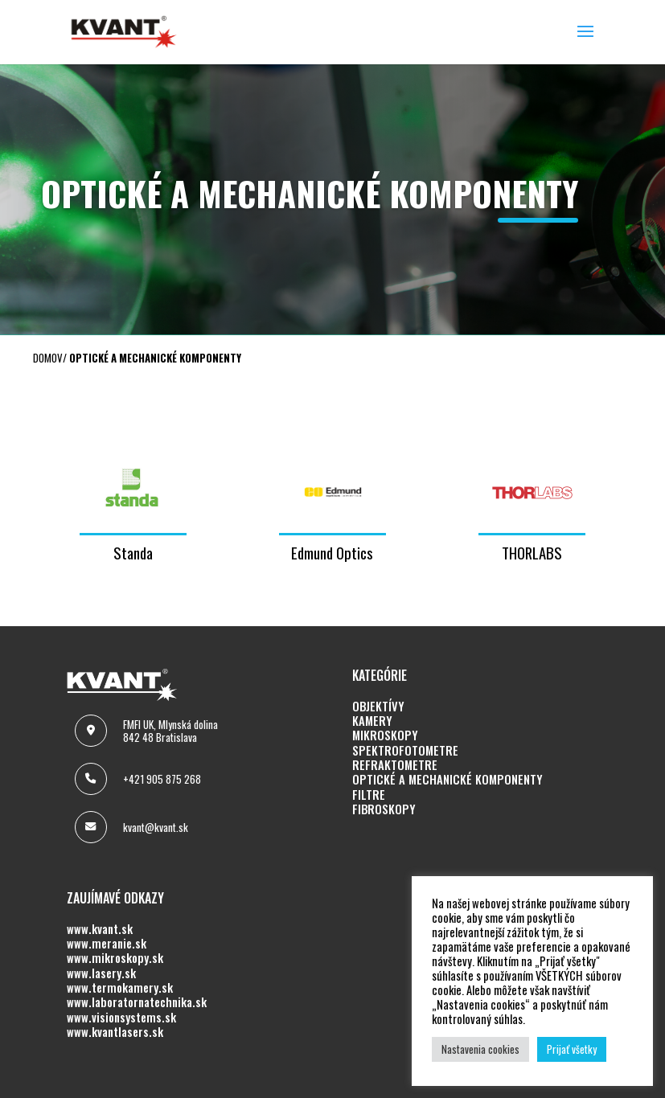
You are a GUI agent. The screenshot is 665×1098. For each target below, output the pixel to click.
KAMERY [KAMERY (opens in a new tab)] (372, 721)
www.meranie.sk (106, 943)
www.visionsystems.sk (121, 1017)
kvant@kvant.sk (155, 827)
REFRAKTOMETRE (394, 765)
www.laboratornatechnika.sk (137, 1002)
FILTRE (368, 795)
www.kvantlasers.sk (115, 1032)
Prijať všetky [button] (572, 1049)
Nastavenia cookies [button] (480, 1049)
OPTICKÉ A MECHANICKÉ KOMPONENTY (447, 779)
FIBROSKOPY (384, 809)
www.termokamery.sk (120, 988)
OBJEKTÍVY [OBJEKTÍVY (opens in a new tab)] (378, 706)
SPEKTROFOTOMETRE (405, 751)
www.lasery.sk (101, 973)
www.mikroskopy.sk (115, 958)
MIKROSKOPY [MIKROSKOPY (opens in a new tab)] (385, 735)
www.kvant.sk (100, 929)
